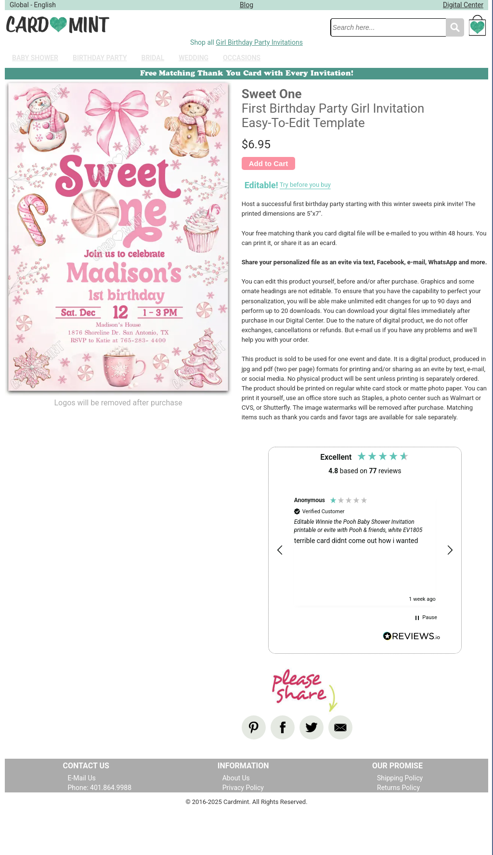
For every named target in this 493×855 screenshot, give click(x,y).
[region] (365, 550)
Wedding (193, 58)
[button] (280, 550)
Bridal (153, 58)
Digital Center (463, 5)
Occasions (241, 58)
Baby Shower (35, 58)
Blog (246, 5)
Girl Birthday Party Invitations (259, 42)
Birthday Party (100, 58)
